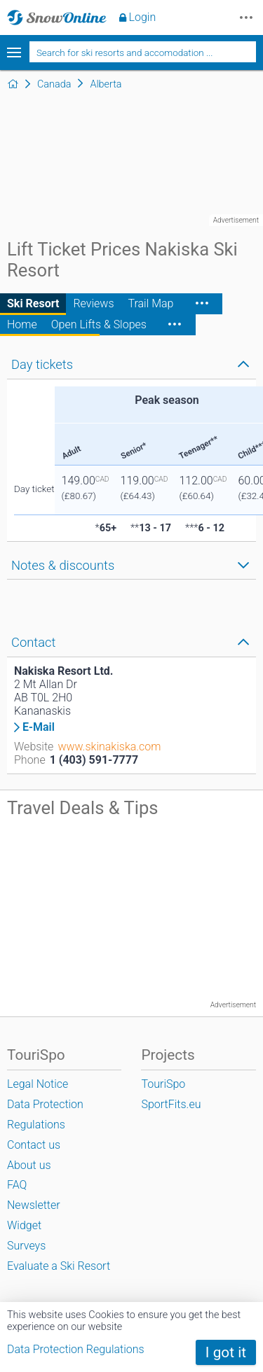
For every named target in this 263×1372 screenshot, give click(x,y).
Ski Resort (33, 303)
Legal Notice (37, 1084)
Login (142, 17)
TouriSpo (163, 1084)
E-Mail (38, 727)
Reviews (93, 303)
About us (29, 1165)
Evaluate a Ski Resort (58, 1266)
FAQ (17, 1184)
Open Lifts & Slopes (99, 324)
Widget (24, 1225)
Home (22, 324)
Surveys (26, 1245)
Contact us (33, 1145)
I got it (225, 1352)
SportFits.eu (171, 1104)
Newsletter (33, 1205)
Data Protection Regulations (75, 1349)
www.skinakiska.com (109, 746)
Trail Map (151, 303)
